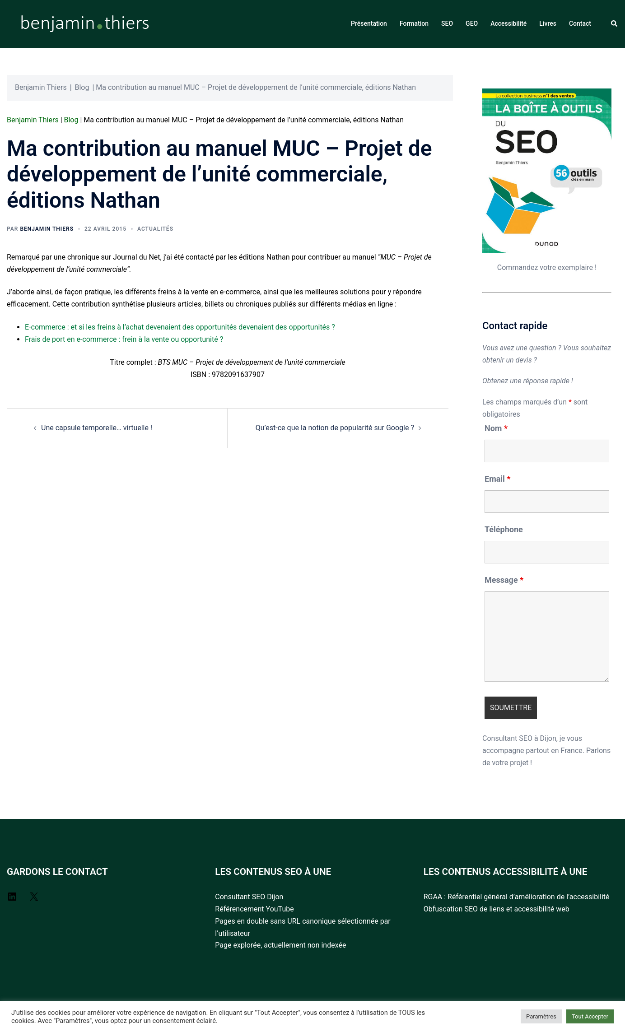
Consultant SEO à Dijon (519, 738)
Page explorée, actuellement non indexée (280, 945)
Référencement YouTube (254, 909)
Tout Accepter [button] (590, 1016)
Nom (496, 428)
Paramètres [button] (541, 1016)
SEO (447, 23)
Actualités (155, 229)
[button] (614, 24)
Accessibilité (508, 23)
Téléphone (504, 529)
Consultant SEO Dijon (249, 897)
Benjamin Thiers (41, 87)
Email (498, 478)
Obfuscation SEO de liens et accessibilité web (496, 909)
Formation (414, 23)
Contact (580, 23)
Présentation (369, 23)
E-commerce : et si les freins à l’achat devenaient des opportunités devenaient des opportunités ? (180, 327)
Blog (82, 87)
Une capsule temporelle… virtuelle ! (96, 427)
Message (504, 580)
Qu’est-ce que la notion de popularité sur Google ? (335, 427)
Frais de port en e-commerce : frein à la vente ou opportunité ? (124, 339)
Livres (547, 23)
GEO (472, 23)
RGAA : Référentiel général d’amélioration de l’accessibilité (517, 897)
